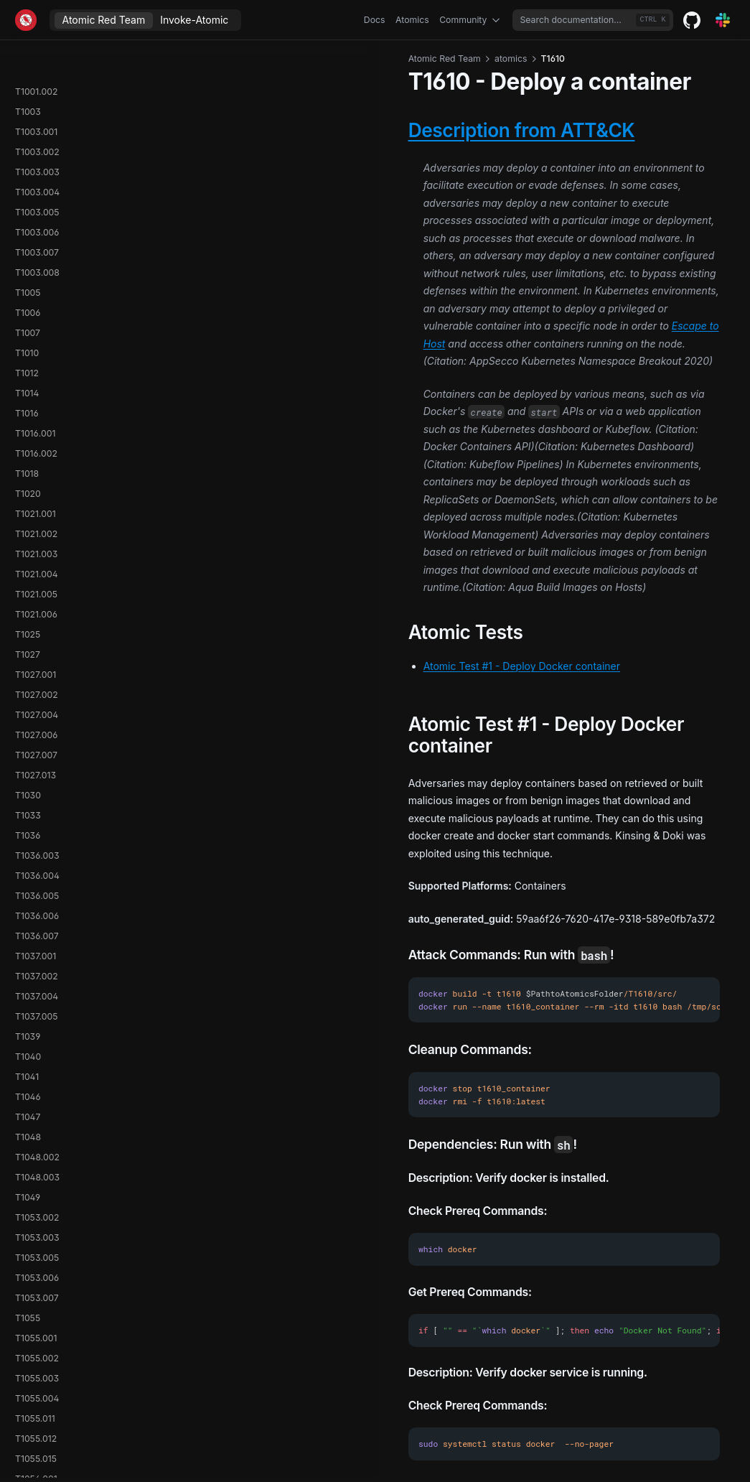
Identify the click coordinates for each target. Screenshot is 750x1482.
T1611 (26, 1143)
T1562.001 (36, 319)
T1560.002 (37, 279)
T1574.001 (35, 862)
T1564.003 (37, 580)
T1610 (27, 1123)
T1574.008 (36, 922)
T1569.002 (36, 761)
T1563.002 (37, 500)
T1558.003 (37, 158)
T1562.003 (37, 359)
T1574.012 (35, 982)
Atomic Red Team (104, 20)
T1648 (28, 1344)
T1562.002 (37, 339)
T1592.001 (36, 1043)
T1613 (27, 1183)
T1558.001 (36, 118)
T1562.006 (37, 399)
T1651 (26, 1384)
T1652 (27, 1404)
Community (470, 20)
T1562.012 (36, 480)
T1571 (26, 801)
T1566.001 (36, 661)
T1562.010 (36, 460)
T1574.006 (36, 902)
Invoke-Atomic (194, 20)
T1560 (27, 238)
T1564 (27, 520)
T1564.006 (37, 620)
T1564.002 (37, 560)
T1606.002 (37, 1083)
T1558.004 (37, 178)
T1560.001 (36, 258)
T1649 (27, 1364)
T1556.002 (37, 57)
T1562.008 (37, 419)
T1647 (27, 1324)
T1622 (27, 1304)
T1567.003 (36, 721)
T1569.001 (35, 741)
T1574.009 (36, 942)
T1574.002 (36, 882)
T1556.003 (37, 78)
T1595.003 (37, 1063)
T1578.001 (36, 1002)
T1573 (27, 841)
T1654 (27, 1425)
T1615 (26, 1244)
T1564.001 (36, 540)
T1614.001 (35, 1223)
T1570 (27, 781)
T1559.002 (36, 218)
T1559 (27, 198)
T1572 (27, 821)
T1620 (27, 1284)
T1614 (27, 1203)
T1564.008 (37, 640)
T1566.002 (37, 681)
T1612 (26, 1163)
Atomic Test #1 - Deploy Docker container (304, 490)
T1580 (27, 1022)
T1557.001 (35, 98)
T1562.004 (37, 379)
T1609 (27, 1103)
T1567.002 (36, 701)
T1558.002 (37, 138)
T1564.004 (37, 600)
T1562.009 (37, 439)
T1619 (26, 1264)
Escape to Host (438, 255)
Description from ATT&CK (304, 130)
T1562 (27, 299)
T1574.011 (35, 962)
